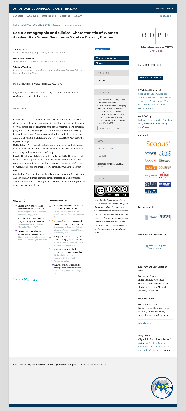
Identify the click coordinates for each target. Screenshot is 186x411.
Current (18, 16)
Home (16, 25)
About (78, 16)
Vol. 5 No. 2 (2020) (42, 25)
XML (100, 63)
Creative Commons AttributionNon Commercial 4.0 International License (153, 347)
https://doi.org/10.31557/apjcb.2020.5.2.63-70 (40, 84)
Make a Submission (150, 77)
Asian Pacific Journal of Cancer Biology (45, 8)
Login (170, 8)
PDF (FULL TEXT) (107, 58)
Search (165, 16)
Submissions (49, 16)
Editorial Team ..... (147, 323)
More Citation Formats (109, 128)
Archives (32, 16)
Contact (65, 16)
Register (159, 8)
